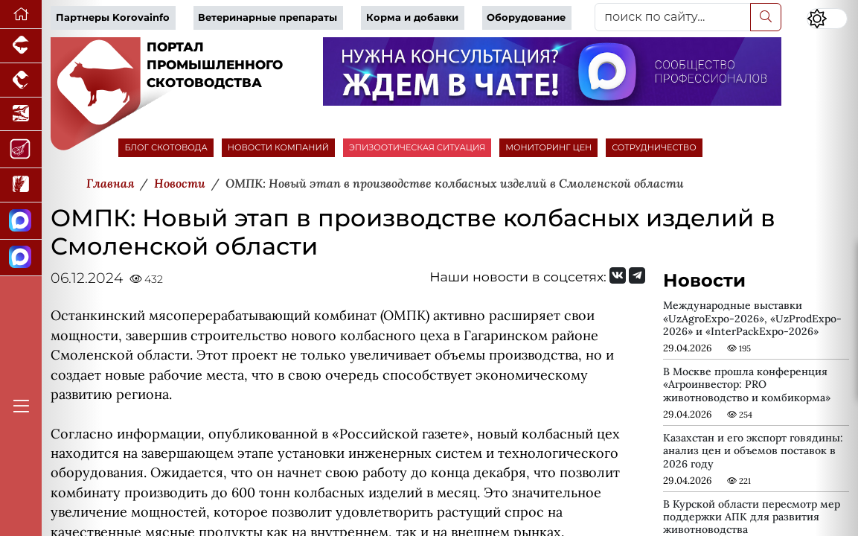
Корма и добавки (412, 17)
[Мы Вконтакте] (617, 275)
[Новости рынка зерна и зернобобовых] (21, 185)
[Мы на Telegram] (637, 275)
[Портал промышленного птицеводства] (21, 80)
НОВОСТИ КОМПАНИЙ (278, 147)
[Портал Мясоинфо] (21, 149)
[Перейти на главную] (21, 14)
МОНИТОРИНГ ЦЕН (548, 147)
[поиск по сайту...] (672, 17)
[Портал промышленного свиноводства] (21, 46)
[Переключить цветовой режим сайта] (827, 18)
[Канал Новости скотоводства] (21, 221)
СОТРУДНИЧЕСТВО (654, 147)
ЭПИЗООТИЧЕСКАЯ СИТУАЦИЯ (417, 147)
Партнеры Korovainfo (113, 17)
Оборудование (526, 17)
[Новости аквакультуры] (21, 115)
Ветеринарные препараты (267, 17)
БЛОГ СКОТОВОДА (165, 147)
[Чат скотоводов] (21, 258)
